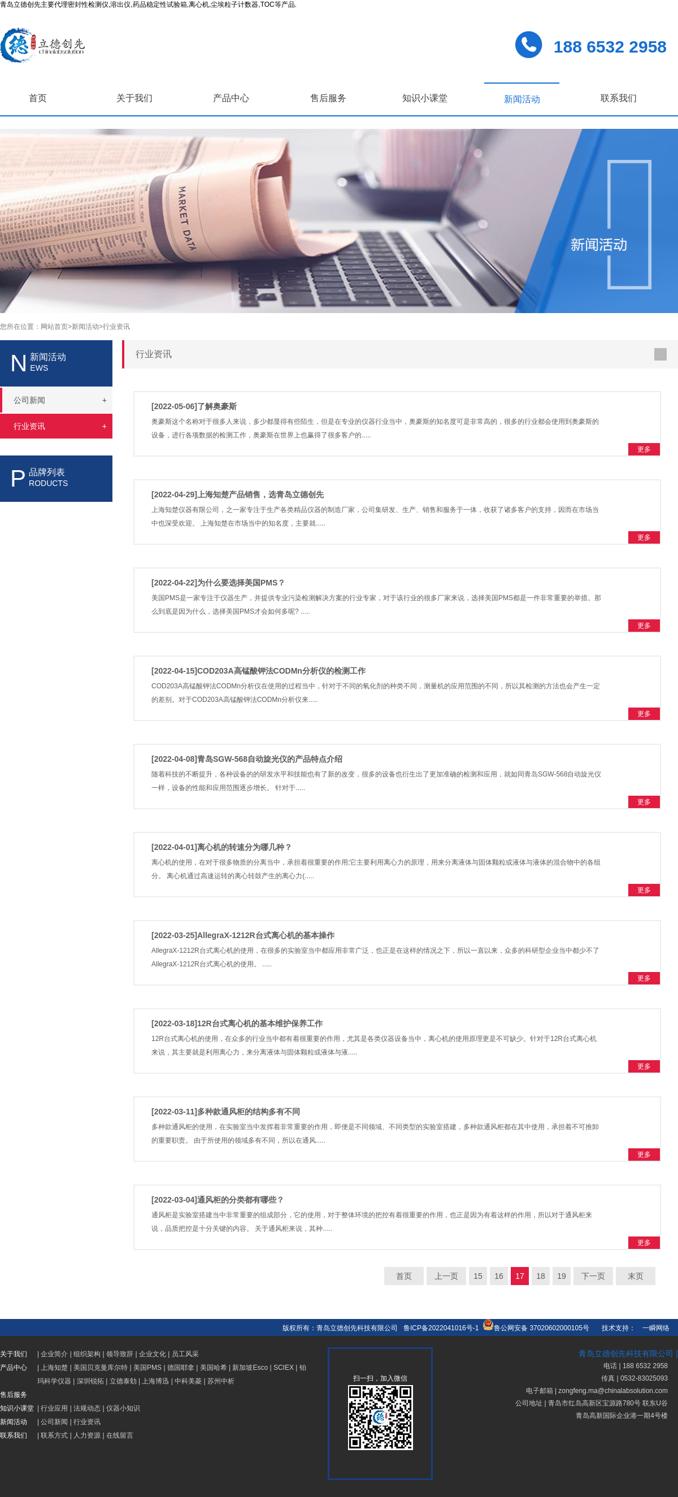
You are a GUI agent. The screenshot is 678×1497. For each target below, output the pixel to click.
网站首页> (56, 327)
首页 (38, 98)
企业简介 (54, 1354)
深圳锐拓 (90, 1381)
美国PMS (147, 1368)
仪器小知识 (123, 1408)
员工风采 (185, 1354)
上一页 (446, 1276)
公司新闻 (54, 1422)
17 (519, 1276)
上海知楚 (54, 1368)
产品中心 (231, 98)
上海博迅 (155, 1381)
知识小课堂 (424, 98)
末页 (636, 1276)
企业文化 (152, 1354)
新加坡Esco (250, 1368)
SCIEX (283, 1368)
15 (478, 1276)
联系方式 (54, 1435)
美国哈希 (213, 1368)
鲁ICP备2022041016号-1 (441, 1328)
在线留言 (119, 1435)
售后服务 (328, 98)
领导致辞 (119, 1354)
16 (498, 1276)
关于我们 (134, 98)
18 (540, 1276)
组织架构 (87, 1354)
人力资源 (87, 1435)
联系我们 (619, 98)
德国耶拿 (180, 1368)
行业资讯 (116, 327)
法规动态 (87, 1408)
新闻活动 (522, 99)
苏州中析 (220, 1381)
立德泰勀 (123, 1381)
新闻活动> (87, 327)
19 (561, 1276)
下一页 (593, 1276)
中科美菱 (188, 1381)
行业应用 (54, 1408)
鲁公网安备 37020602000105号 (536, 1328)
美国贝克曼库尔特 (100, 1368)
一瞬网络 (653, 1328)
